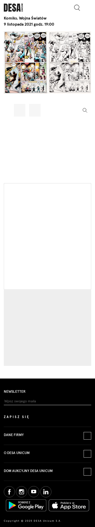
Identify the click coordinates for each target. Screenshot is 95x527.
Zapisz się (17, 417)
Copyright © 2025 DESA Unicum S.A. (33, 521)
